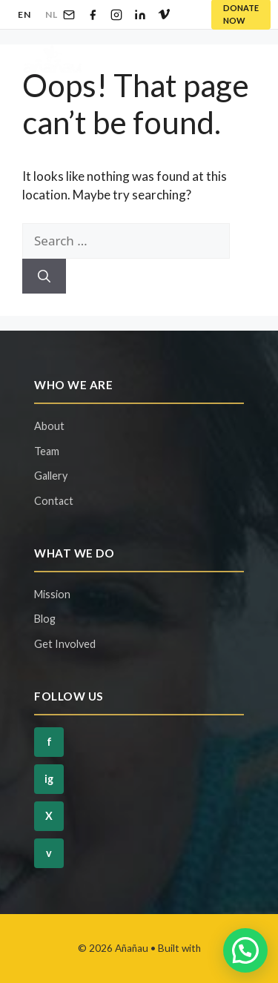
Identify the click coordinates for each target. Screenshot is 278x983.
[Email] (69, 15)
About (49, 426)
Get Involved (65, 644)
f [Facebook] (49, 741)
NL (51, 14)
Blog (45, 618)
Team (46, 451)
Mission (52, 594)
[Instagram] (116, 15)
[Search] (44, 276)
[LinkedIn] (140, 15)
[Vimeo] (164, 15)
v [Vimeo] (49, 853)
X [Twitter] (49, 816)
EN (24, 14)
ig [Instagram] (48, 778)
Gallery (50, 475)
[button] (245, 950)
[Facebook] (93, 15)
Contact (53, 500)
